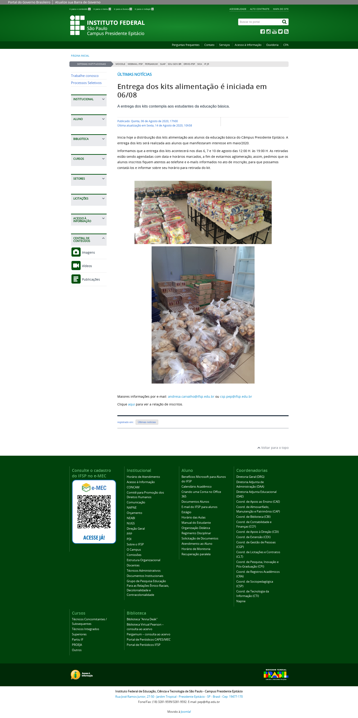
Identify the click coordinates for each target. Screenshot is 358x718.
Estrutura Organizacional (143, 560)
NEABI (131, 518)
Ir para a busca (123, 9)
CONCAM (133, 487)
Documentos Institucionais (145, 576)
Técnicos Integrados (85, 629)
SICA (199, 64)
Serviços (224, 45)
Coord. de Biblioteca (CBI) (253, 517)
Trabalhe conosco (85, 76)
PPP (129, 534)
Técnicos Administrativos (144, 571)
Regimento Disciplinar (196, 533)
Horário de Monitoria (196, 549)
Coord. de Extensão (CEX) (253, 537)
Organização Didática (196, 528)
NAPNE (132, 508)
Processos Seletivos (86, 83)
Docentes (133, 565)
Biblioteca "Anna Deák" (142, 619)
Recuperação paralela (196, 554)
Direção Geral (136, 529)
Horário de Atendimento (143, 477)
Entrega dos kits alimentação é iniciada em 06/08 (192, 91)
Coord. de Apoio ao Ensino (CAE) (258, 502)
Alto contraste (259, 9)
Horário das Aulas (193, 517)
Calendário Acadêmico (197, 487)
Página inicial (80, 55)
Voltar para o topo (273, 447)
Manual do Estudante (196, 523)
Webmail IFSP (135, 64)
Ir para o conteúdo (80, 9)
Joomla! (186, 712)
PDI (129, 539)
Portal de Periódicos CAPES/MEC (149, 640)
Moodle (120, 64)
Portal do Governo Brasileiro (29, 2)
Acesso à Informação (248, 45)
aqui (131, 404)
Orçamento (134, 513)
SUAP (163, 64)
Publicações (85, 279)
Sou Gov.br (174, 64)
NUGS (131, 523)
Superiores (79, 634)
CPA (286, 45)
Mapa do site (281, 9)
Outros (77, 650)
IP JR (206, 64)
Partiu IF (77, 640)
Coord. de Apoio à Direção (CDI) (257, 532)
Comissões (134, 555)
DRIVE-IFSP (189, 64)
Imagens (83, 252)
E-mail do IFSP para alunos (199, 507)
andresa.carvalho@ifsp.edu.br (191, 396)
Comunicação (136, 502)
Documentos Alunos (195, 502)
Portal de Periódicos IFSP (144, 645)
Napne (240, 601)
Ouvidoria (272, 45)
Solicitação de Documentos (200, 538)
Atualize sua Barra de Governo (77, 2)
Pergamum (151, 64)
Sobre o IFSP (135, 544)
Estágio (186, 512)
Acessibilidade (237, 9)
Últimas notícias (134, 74)
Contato (209, 45)
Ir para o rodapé (144, 9)
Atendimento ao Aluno (197, 544)
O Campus (134, 550)
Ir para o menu (102, 9)
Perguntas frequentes (186, 45)
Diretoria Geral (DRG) (250, 477)
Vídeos (81, 266)
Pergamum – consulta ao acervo (148, 634)
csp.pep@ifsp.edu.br (236, 396)
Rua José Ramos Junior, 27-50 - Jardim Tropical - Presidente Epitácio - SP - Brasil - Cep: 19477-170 (179, 697)
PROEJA (77, 645)
